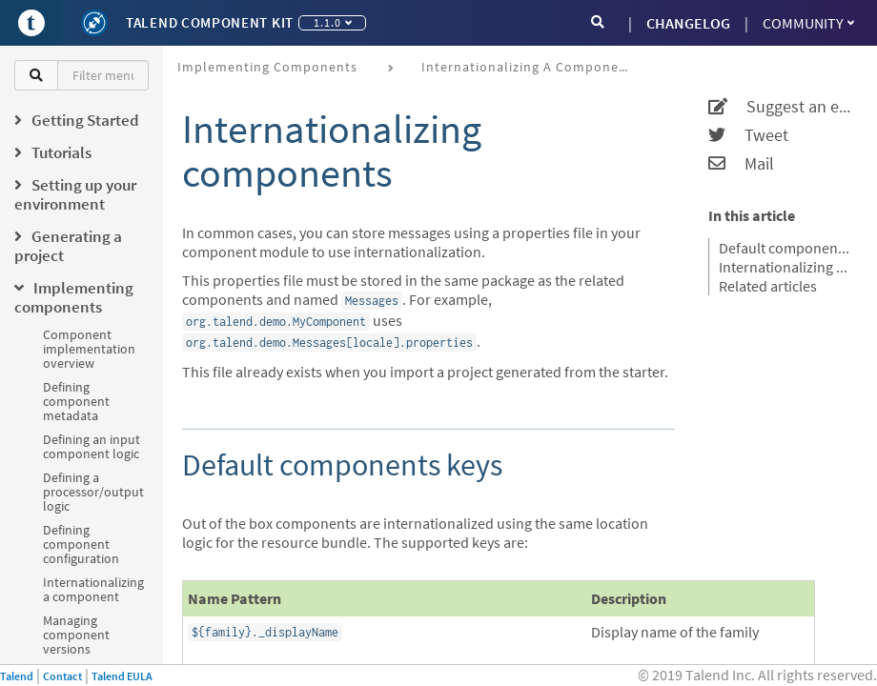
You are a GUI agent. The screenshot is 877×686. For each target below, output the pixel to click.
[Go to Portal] (31, 23)
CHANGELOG (688, 22)
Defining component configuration (81, 544)
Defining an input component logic (91, 446)
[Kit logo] (94, 23)
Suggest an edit (780, 106)
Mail (741, 163)
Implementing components (267, 66)
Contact (62, 676)
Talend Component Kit (210, 22)
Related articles (768, 285)
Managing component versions (76, 634)
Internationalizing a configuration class (786, 266)
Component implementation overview (89, 349)
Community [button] (808, 22)
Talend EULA (122, 676)
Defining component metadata (76, 401)
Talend (16, 676)
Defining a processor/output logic (93, 491)
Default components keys (786, 247)
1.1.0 (333, 22)
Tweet (748, 135)
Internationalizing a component (93, 589)
